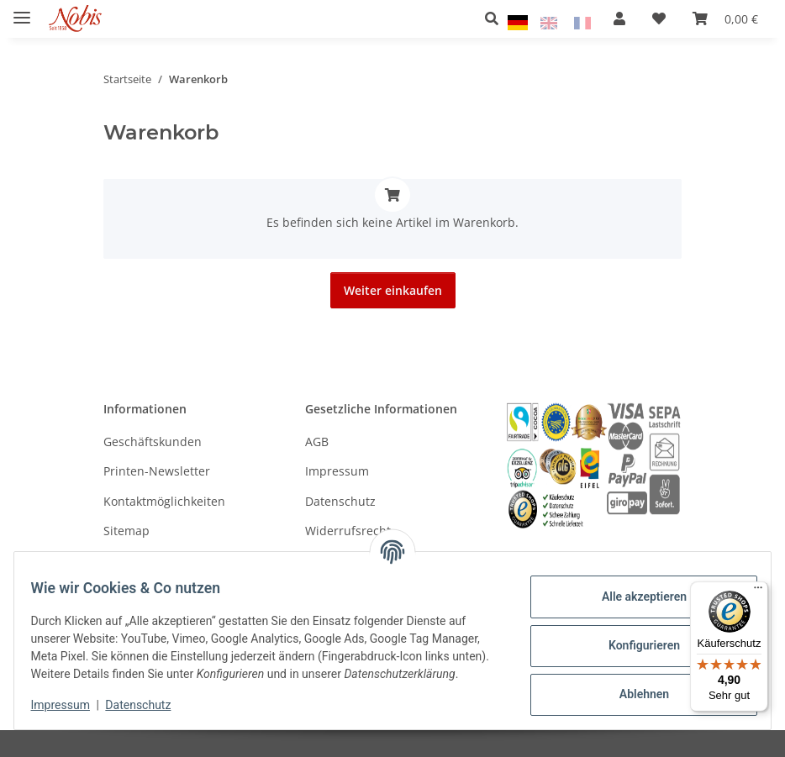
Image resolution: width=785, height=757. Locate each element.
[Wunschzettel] (659, 18)
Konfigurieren (633, 637)
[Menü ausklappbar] (21, 10)
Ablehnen (633, 686)
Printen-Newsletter (156, 471)
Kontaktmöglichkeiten (164, 501)
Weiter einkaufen (393, 290)
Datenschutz (149, 706)
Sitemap (126, 531)
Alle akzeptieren (633, 589)
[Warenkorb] (725, 18)
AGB (317, 441)
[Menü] (758, 591)
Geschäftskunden (152, 441)
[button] (496, 18)
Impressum (70, 706)
